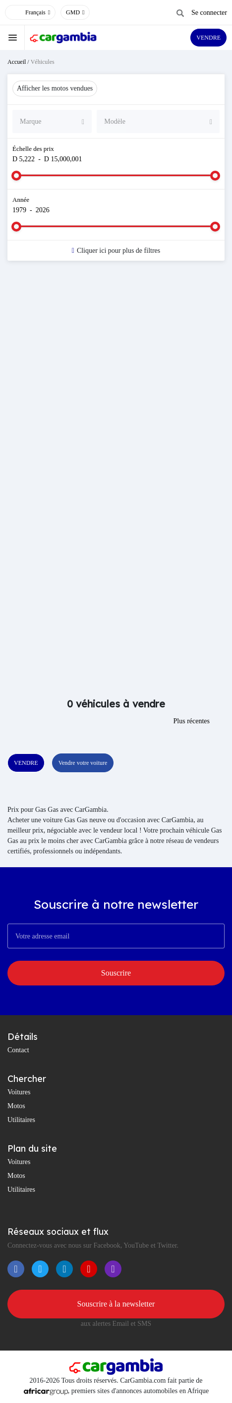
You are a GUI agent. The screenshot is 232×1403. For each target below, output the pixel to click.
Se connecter (209, 12)
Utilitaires (21, 1119)
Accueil (16, 61)
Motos (16, 1106)
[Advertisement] (116, 394)
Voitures (18, 1092)
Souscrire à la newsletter (116, 1304)
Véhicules (43, 61)
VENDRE (208, 37)
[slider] (16, 176)
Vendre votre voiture (83, 762)
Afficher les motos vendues (55, 88)
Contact (18, 1050)
